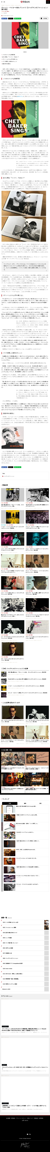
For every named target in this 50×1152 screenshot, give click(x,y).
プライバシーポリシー (21, 1118)
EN (4, 1)
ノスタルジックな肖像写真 (8, 54)
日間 (10, 803)
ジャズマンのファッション (8, 15)
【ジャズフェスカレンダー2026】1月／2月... (26, 858)
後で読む (44, 18)
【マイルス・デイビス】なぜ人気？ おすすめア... (27, 884)
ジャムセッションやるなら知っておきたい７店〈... (28, 875)
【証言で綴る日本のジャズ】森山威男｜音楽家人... (28, 867)
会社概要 (8, 1118)
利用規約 (13, 1118)
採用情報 (41, 1118)
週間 (25, 803)
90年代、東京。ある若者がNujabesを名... (26, 849)
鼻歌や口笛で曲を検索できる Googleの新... (26, 806)
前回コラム (20, 96)
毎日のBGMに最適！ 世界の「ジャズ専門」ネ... (27, 823)
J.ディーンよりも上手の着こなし (10, 59)
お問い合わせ (25, 1120)
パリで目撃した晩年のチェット (9, 61)
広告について (30, 1118)
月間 (40, 803)
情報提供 (36, 1118)
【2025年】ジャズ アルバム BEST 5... (25, 832)
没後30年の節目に (6, 63)
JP (1, 1)
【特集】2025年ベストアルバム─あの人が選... (27, 815)
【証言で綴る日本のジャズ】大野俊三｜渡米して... (28, 841)
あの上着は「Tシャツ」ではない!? (10, 57)
